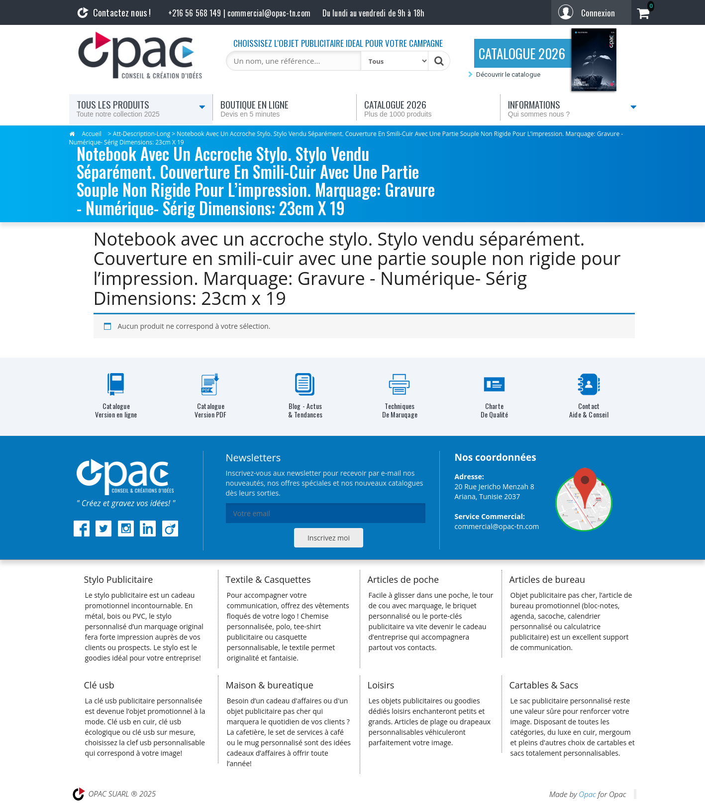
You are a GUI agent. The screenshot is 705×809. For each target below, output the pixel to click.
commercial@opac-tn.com (497, 526)
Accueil (91, 134)
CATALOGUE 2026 (522, 53)
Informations (572, 108)
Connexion (598, 12)
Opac (587, 794)
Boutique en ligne (284, 108)
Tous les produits (141, 108)
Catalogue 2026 (428, 108)
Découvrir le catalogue (508, 74)
